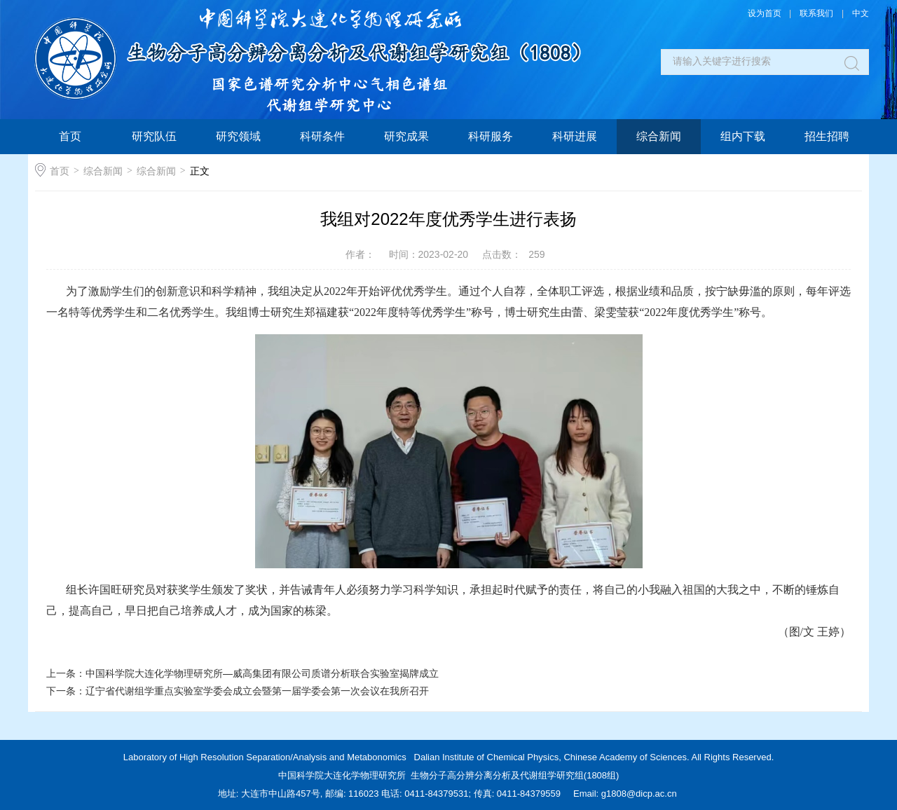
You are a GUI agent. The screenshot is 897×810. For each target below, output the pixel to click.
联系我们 (816, 13)
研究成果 (406, 136)
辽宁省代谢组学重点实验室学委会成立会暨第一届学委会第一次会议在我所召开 (257, 690)
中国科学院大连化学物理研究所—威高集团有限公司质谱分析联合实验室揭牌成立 (262, 673)
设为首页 (764, 13)
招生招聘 (826, 136)
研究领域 (238, 136)
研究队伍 (154, 136)
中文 (860, 13)
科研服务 (490, 136)
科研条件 (322, 136)
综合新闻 (658, 136)
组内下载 (742, 136)
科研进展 (574, 136)
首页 (70, 136)
